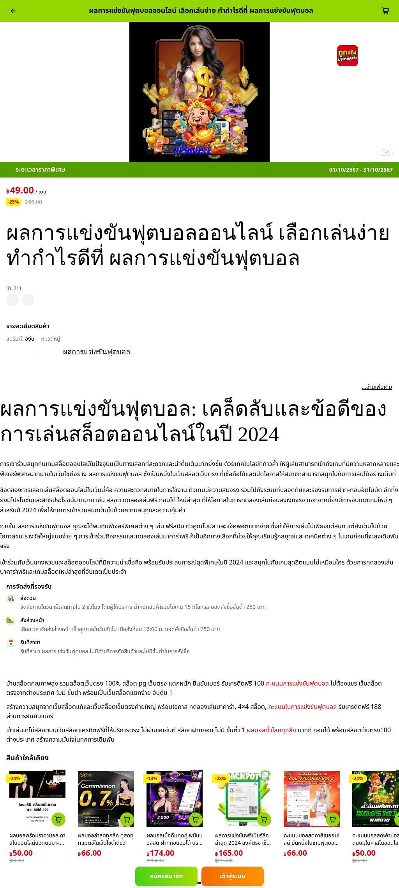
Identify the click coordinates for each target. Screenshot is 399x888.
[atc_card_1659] (264, 819)
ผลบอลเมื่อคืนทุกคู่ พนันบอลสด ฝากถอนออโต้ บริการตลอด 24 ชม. (175, 843)
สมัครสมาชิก (166, 876)
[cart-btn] (386, 11)
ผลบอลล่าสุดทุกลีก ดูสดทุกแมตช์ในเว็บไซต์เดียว (106, 840)
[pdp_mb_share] (28, 300)
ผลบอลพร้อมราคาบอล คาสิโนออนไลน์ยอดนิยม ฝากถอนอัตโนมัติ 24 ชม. (37, 843)
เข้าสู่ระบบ (232, 876)
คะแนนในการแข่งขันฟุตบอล (302, 707)
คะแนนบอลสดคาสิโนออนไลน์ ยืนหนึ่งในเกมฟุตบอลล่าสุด (312, 843)
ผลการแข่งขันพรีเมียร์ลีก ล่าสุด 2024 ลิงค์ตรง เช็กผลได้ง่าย (242, 843)
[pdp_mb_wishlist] (12, 300)
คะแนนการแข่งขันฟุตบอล (297, 683)
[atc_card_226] (58, 819)
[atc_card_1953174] (196, 819)
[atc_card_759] (127, 819)
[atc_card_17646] (333, 819)
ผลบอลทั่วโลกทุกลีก (271, 730)
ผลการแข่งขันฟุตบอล (96, 352)
